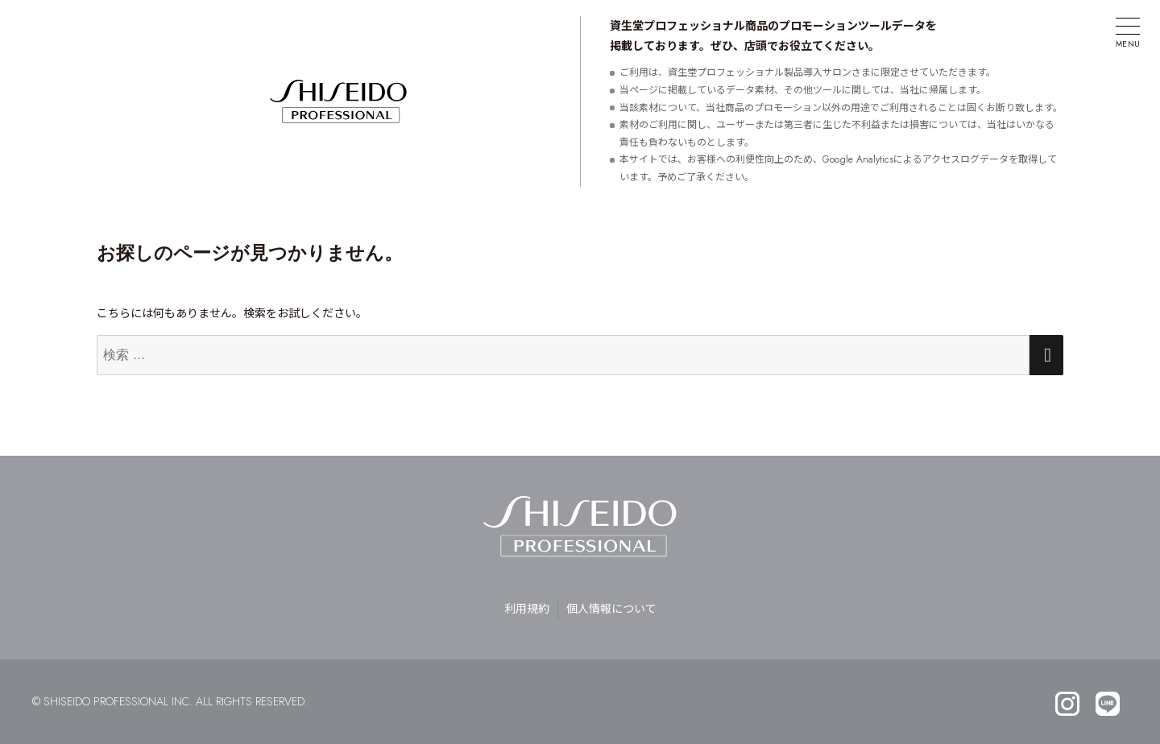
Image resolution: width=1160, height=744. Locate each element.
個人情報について (611, 609)
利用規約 (526, 609)
